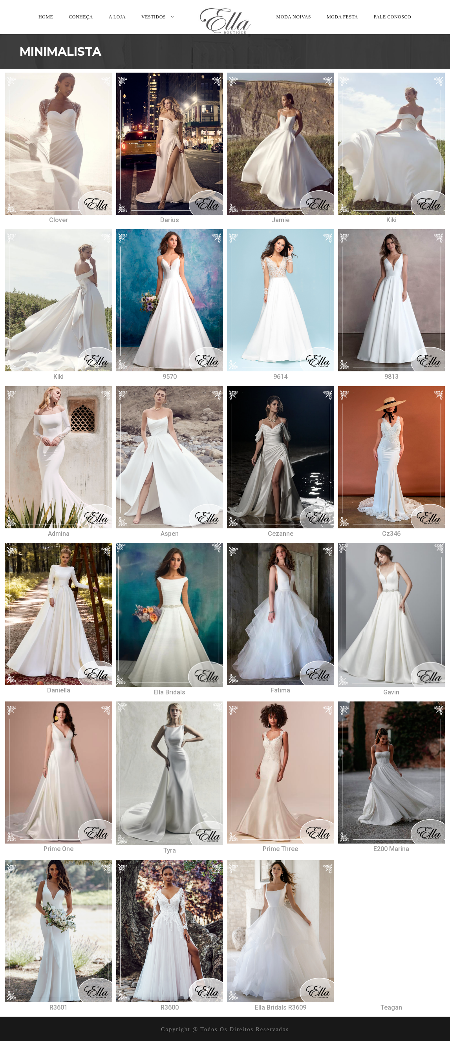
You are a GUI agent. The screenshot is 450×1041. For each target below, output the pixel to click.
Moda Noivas (293, 17)
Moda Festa (342, 17)
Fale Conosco (392, 17)
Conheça (81, 17)
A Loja (117, 17)
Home (45, 17)
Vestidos (153, 17)
